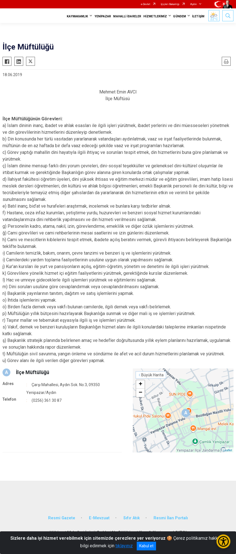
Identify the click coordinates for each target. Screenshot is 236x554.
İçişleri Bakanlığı (170, 4)
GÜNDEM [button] (179, 16)
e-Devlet (145, 4)
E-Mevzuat (99, 518)
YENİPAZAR (103, 16)
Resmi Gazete (61, 518)
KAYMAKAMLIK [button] (77, 16)
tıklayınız (124, 545)
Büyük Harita (152, 375)
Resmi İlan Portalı (171, 518)
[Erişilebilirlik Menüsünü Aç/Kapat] (223, 541)
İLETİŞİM (198, 16)
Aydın (193, 4)
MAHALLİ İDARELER (127, 16)
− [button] (140, 393)
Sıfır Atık (131, 518)
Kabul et (146, 546)
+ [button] (140, 384)
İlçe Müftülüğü (32, 372)
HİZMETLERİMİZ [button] (155, 16)
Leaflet (227, 450)
